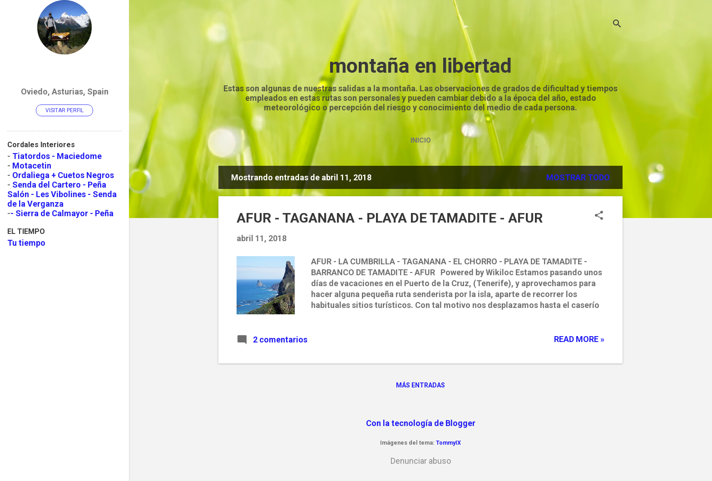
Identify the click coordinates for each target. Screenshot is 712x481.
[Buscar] (617, 25)
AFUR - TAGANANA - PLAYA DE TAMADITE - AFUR (390, 218)
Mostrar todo (578, 177)
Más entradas (420, 385)
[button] (598, 216)
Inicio (420, 140)
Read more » (579, 339)
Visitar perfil (64, 110)
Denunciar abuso (421, 461)
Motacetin (31, 165)
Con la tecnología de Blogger (420, 423)
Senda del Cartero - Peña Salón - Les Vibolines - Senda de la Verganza (62, 194)
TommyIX (448, 442)
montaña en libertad (420, 66)
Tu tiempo (26, 243)
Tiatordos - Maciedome (57, 156)
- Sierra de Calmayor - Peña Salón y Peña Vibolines (60, 218)
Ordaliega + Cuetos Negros (63, 175)
